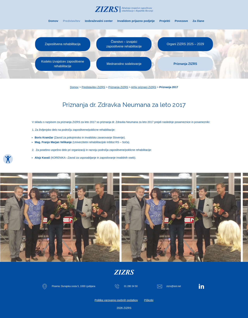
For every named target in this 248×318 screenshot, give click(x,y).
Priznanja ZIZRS (118, 87)
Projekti (164, 20)
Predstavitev (71, 20)
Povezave (181, 20)
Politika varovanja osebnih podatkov (116, 300)
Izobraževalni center (99, 20)
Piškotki (148, 300)
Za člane (198, 20)
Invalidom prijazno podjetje (136, 20)
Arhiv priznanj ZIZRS (143, 87)
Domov (53, 20)
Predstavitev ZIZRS (93, 87)
